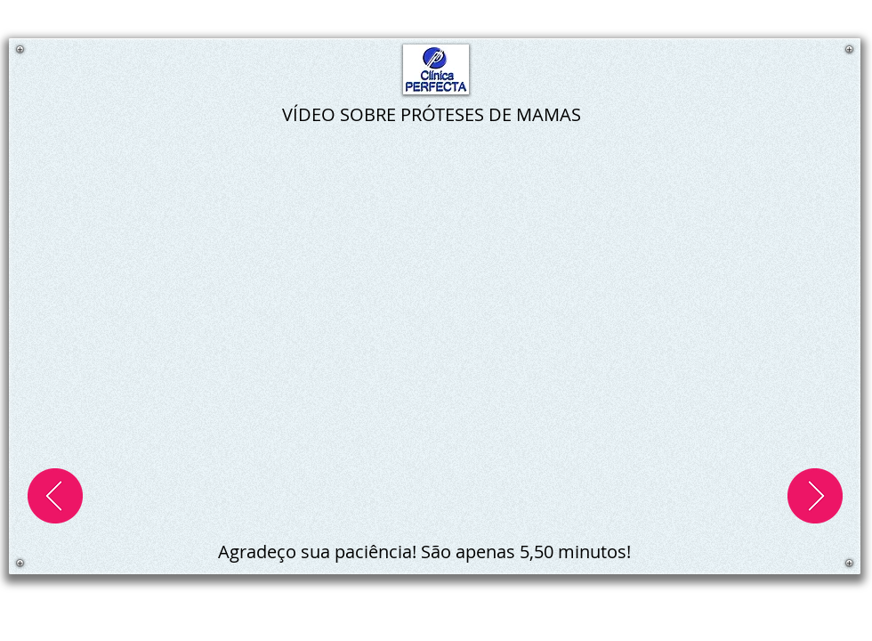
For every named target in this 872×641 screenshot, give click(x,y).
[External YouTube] (436, 327)
